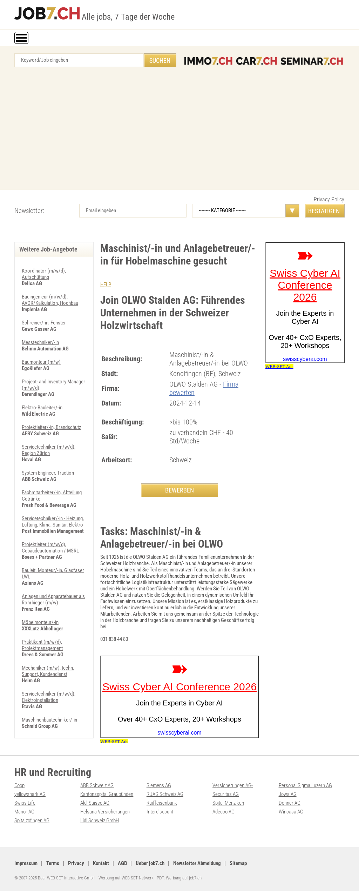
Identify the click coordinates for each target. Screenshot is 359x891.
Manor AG (24, 812)
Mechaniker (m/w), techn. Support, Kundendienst (48, 671)
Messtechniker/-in (40, 342)
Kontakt (101, 863)
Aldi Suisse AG (94, 803)
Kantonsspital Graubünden (106, 794)
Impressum (26, 863)
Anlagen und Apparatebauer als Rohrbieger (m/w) (53, 599)
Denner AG (289, 803)
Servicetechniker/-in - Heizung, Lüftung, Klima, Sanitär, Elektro (53, 521)
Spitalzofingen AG (31, 820)
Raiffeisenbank (162, 803)
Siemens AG (159, 785)
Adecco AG (223, 812)
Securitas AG (225, 794)
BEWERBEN (179, 490)
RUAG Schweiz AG (165, 794)
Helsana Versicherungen (105, 812)
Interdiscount (160, 812)
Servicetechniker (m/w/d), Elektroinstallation (48, 697)
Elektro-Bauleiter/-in (42, 407)
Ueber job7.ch (150, 863)
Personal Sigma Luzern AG (305, 785)
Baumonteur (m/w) (41, 362)
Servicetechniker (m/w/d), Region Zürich (48, 450)
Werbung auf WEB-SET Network (126, 877)
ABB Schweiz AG (97, 785)
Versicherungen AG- (232, 785)
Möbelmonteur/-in (40, 622)
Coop (19, 785)
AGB (122, 863)
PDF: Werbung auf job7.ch (179, 877)
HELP (105, 284)
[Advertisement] (179, 130)
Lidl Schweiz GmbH (99, 820)
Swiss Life (24, 803)
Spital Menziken (228, 803)
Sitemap (238, 863)
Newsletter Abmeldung (197, 863)
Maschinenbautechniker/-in (49, 720)
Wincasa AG (291, 812)
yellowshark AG (30, 794)
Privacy (76, 863)
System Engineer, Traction (48, 473)
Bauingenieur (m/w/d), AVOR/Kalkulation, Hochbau (50, 300)
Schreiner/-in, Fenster (44, 323)
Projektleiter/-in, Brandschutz (51, 427)
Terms (52, 863)
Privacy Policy (329, 199)
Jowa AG (288, 794)
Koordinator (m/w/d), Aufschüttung (44, 274)
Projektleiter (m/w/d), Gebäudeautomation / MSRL (50, 547)
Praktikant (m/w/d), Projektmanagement (42, 645)
